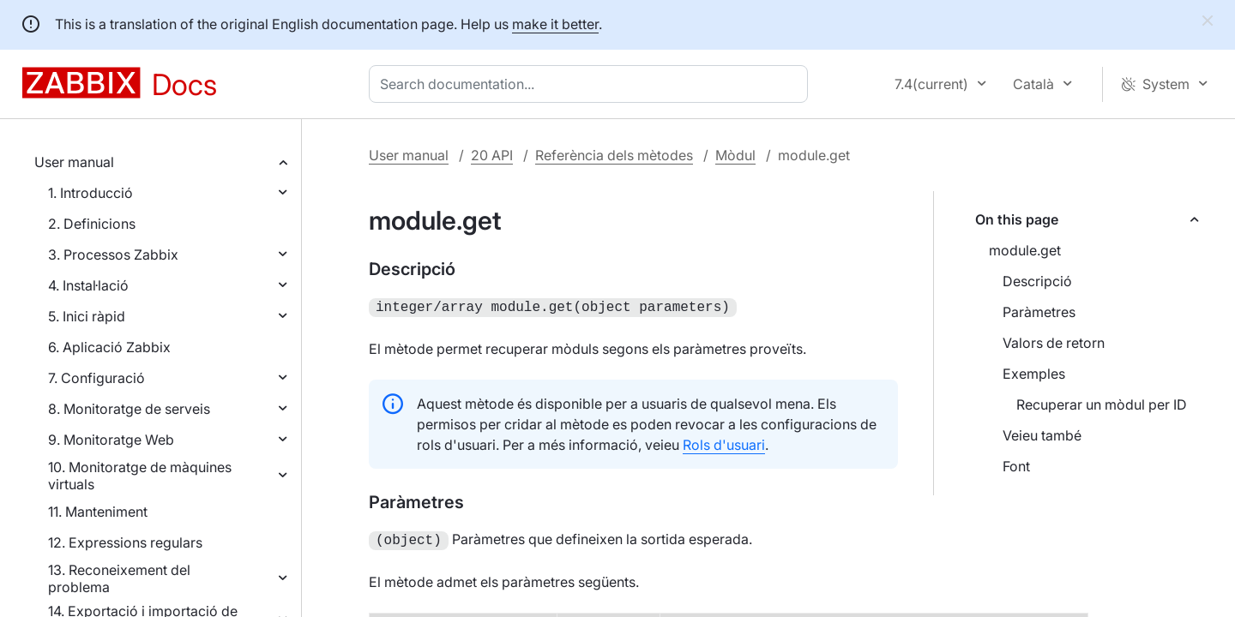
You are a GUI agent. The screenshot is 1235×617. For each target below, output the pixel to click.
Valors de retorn (1054, 342)
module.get (1025, 250)
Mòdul (735, 155)
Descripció (1037, 281)
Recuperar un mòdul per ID (1101, 404)
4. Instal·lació (88, 285)
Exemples (1034, 373)
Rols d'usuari (724, 443)
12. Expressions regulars (125, 542)
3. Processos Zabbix (113, 254)
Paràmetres (1039, 311)
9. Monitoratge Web (111, 439)
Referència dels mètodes (614, 155)
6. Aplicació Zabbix (109, 347)
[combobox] (592, 84)
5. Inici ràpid (86, 316)
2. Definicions (92, 223)
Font (1016, 466)
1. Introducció (90, 192)
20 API (492, 155)
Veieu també (1042, 435)
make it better (555, 24)
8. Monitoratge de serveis (129, 408)
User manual (74, 162)
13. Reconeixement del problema (119, 578)
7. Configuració (96, 377)
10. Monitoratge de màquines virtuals (140, 475)
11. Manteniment (98, 511)
